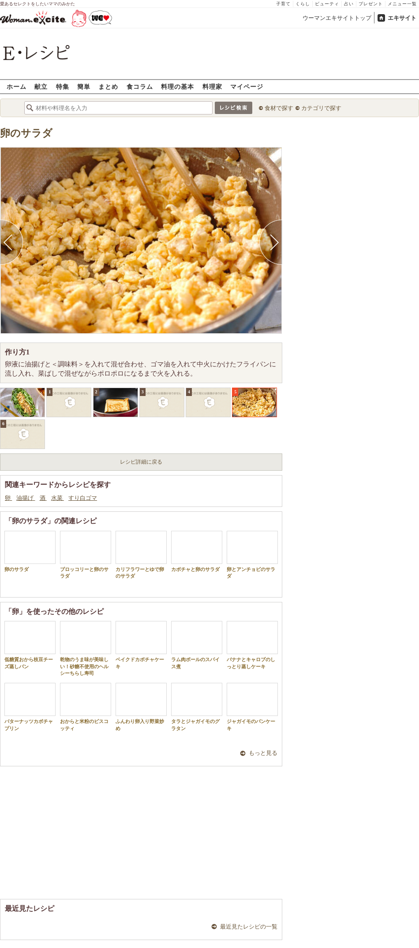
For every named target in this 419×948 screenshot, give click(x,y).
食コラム (140, 86)
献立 (41, 86)
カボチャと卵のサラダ (196, 551)
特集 (62, 86)
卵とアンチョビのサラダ (252, 555)
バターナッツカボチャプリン (30, 707)
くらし (303, 3)
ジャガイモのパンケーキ (252, 707)
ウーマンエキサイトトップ (337, 18)
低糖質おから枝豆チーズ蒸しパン (30, 645)
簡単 (83, 86)
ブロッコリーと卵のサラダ (85, 555)
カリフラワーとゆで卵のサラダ (141, 555)
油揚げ (25, 498)
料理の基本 (177, 86)
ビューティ (327, 3)
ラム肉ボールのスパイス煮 (196, 645)
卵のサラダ (26, 133)
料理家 (212, 86)
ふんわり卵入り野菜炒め (141, 707)
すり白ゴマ (82, 498)
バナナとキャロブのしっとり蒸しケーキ (252, 645)
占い (349, 3)
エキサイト (402, 18)
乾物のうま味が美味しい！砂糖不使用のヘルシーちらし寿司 (85, 648)
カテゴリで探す (321, 108)
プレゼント (371, 3)
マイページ (246, 86)
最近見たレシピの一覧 (248, 926)
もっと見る (263, 753)
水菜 (57, 498)
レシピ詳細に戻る (141, 462)
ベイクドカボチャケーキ (141, 645)
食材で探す (279, 108)
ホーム (16, 86)
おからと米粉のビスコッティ (85, 707)
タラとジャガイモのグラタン (196, 707)
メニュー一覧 (402, 3)
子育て (283, 3)
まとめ (108, 86)
